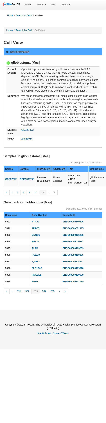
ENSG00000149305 (73, 221)
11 (43, 192)
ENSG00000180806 (73, 255)
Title (70, 169)
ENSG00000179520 (73, 268)
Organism (59, 169)
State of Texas (61, 333)
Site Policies (44, 333)
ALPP (35, 248)
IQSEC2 (36, 261)
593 (36, 291)
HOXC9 (36, 255)
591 (19, 291)
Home (27, 4)
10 (35, 192)
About (66, 4)
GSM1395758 (27, 179)
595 (53, 291)
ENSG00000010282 (73, 241)
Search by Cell (23, 15)
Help (53, 4)
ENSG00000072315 (73, 228)
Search (41, 4)
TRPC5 (35, 228)
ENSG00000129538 (73, 274)
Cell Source (97, 169)
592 (27, 291)
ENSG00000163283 (73, 248)
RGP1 (35, 281)
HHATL (35, 241)
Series (9, 169)
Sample (24, 169)
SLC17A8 (37, 268)
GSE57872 (27, 129)
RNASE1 (36, 274)
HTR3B (35, 221)
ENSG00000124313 (73, 261)
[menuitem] (27, 4)
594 (44, 291)
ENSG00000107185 (73, 281)
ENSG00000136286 (73, 235)
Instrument (43, 169)
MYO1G (36, 235)
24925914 (27, 138)
